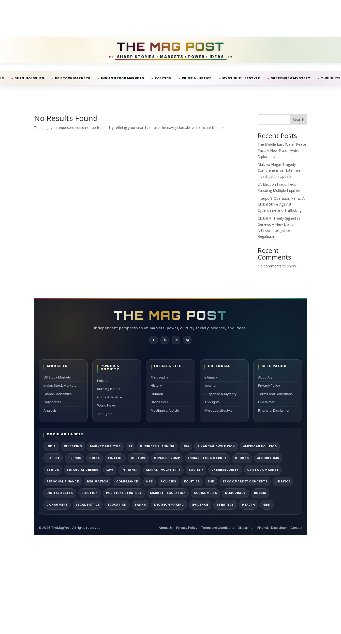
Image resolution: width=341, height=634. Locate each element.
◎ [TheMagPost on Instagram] (187, 340)
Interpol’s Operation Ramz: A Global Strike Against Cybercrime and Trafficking (281, 204)
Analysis (50, 410)
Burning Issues (29, 78)
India (51, 446)
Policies (168, 481)
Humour (157, 394)
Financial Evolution (216, 446)
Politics (163, 78)
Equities (192, 481)
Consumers (57, 504)
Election (89, 493)
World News (106, 405)
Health (248, 504)
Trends (74, 458)
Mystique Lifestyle (241, 78)
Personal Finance (63, 481)
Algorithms (268, 458)
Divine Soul (159, 402)
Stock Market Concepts (245, 481)
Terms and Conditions (275, 394)
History (156, 385)
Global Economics (57, 394)
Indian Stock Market (207, 458)
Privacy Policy (269, 385)
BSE (211, 481)
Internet (130, 469)
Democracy (235, 493)
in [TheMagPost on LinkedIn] (176, 340)
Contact (296, 528)
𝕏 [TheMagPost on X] (165, 340)
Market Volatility (163, 469)
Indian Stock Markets (122, 78)
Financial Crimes (82, 469)
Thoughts (104, 414)
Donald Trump (167, 458)
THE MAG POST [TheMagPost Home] (170, 46)
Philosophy (159, 377)
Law (109, 469)
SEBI (267, 504)
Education (117, 504)
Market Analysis (105, 446)
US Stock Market (263, 469)
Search (298, 119)
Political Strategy (124, 493)
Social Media (205, 493)
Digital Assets (60, 493)
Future (53, 458)
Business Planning (157, 446)
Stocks (242, 458)
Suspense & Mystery (290, 78)
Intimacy (211, 377)
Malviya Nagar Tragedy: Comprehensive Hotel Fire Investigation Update (279, 170)
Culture (138, 458)
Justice (283, 481)
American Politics (260, 446)
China (94, 458)
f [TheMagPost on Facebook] (154, 340)
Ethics (53, 469)
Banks (140, 504)
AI (130, 446)
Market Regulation (168, 493)
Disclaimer (266, 402)
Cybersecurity (225, 469)
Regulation (97, 481)
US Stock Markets (72, 78)
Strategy (225, 504)
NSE (149, 481)
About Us (265, 377)
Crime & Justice (197, 78)
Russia (260, 493)
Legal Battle (87, 504)
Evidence (200, 504)
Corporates (52, 402)
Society (196, 469)
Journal (210, 385)
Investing (73, 446)
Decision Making (169, 504)
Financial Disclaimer (274, 410)
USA (186, 446)
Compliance (127, 481)
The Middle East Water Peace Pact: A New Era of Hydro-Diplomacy (282, 150)
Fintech (115, 458)
